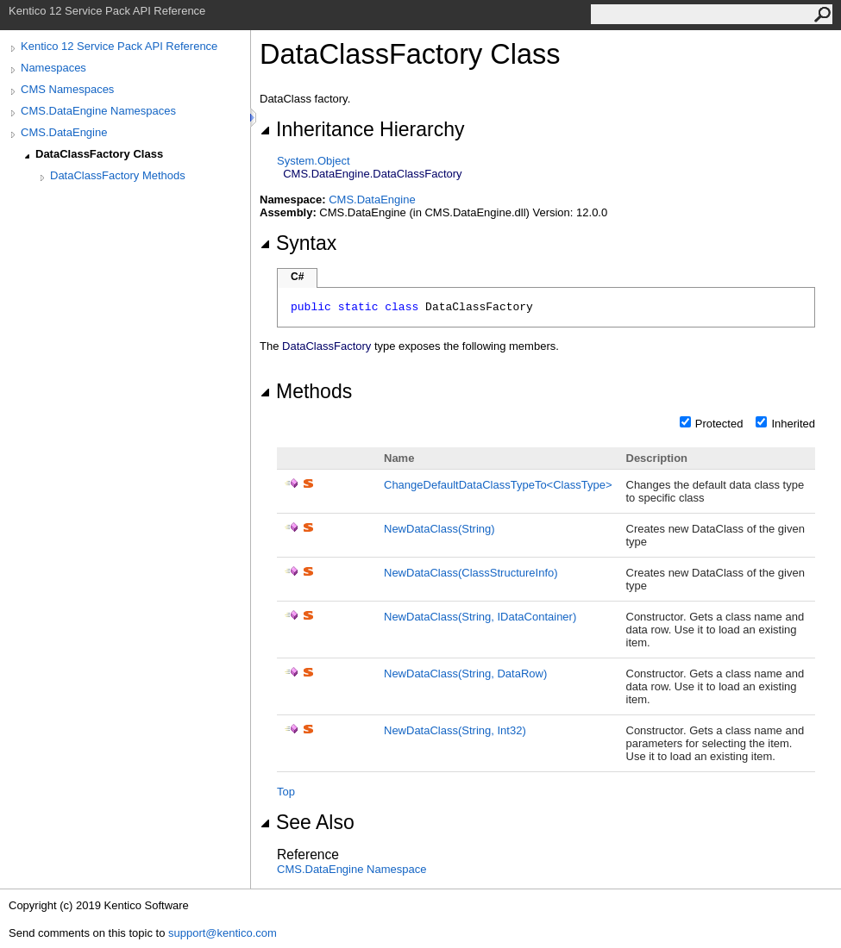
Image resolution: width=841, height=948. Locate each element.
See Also (307, 822)
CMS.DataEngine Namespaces (98, 110)
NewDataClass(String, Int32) (455, 730)
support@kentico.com (222, 932)
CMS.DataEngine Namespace (351, 869)
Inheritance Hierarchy (362, 129)
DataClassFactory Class (99, 153)
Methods (306, 391)
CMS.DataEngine (64, 132)
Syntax (298, 243)
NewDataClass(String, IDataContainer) (480, 616)
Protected (719, 423)
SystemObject (313, 160)
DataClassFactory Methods (117, 175)
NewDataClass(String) (439, 528)
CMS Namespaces (67, 89)
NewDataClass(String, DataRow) (465, 673)
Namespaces (53, 67)
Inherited (793, 423)
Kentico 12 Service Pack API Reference (119, 46)
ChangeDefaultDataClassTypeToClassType (498, 484)
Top (286, 791)
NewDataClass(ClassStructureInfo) (471, 572)
